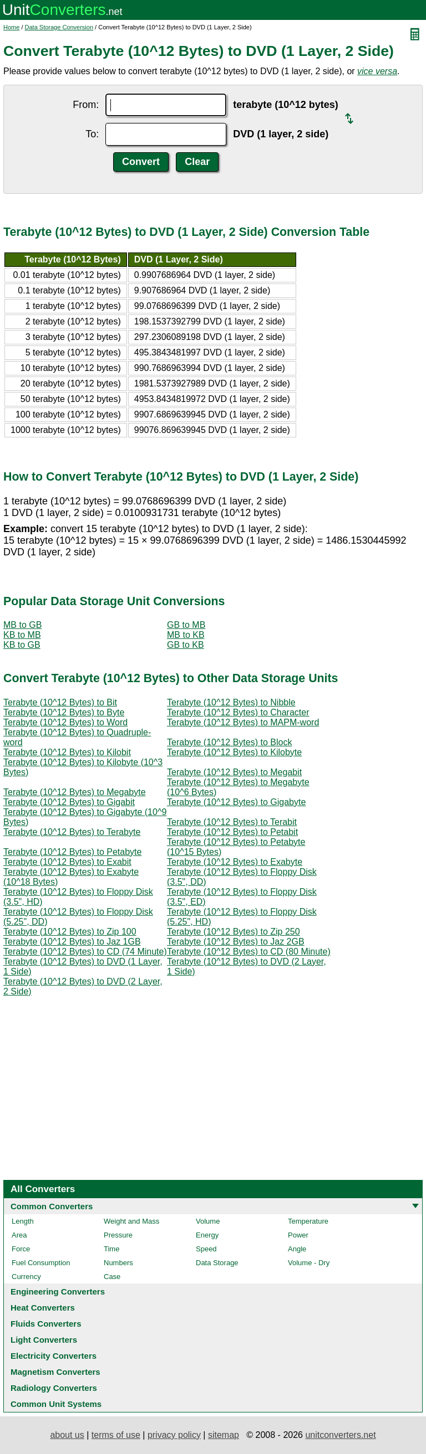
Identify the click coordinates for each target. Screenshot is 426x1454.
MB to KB (186, 635)
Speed (206, 1249)
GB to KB (185, 644)
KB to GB (21, 644)
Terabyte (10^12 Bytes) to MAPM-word (243, 722)
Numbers (118, 1263)
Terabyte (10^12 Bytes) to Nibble (231, 702)
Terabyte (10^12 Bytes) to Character (238, 712)
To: (92, 134)
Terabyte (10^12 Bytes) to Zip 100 (69, 931)
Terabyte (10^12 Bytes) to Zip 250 (233, 931)
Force (21, 1249)
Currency (26, 1276)
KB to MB (22, 635)
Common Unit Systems (56, 1404)
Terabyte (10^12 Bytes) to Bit (60, 702)
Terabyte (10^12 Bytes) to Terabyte (71, 832)
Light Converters (44, 1339)
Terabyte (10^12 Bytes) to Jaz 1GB (72, 941)
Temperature (308, 1221)
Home (11, 27)
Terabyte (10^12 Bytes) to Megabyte (74, 792)
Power (298, 1235)
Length (23, 1221)
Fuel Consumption (41, 1263)
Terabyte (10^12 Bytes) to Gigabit (69, 802)
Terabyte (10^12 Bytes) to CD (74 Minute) (85, 951)
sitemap (223, 1435)
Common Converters (52, 1206)
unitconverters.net (340, 1435)
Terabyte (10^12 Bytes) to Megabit (234, 772)
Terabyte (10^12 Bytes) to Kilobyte (234, 752)
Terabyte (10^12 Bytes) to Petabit (232, 832)
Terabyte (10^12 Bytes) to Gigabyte (236, 802)
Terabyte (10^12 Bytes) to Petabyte (72, 852)
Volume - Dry (308, 1263)
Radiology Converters (54, 1388)
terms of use (116, 1435)
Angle (297, 1249)
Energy (207, 1235)
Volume (208, 1221)
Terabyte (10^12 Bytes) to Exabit (67, 862)
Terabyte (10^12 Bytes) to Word (65, 722)
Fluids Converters (46, 1323)
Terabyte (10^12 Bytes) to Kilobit (67, 752)
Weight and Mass (131, 1221)
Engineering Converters (58, 1291)
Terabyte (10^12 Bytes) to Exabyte (234, 862)
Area (19, 1235)
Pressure (118, 1235)
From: (86, 104)
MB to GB (22, 625)
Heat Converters (43, 1307)
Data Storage (217, 1263)
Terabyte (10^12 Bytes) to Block (229, 742)
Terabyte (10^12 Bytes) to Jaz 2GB (236, 941)
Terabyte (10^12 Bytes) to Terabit (232, 822)
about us (67, 1435)
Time (111, 1249)
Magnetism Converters (55, 1371)
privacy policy (174, 1435)
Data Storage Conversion (59, 27)
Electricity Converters (54, 1355)
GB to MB (186, 625)
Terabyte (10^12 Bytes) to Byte (63, 712)
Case (112, 1276)
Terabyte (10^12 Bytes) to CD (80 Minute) (249, 951)
